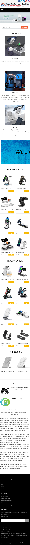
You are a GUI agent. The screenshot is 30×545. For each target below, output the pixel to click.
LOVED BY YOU (15, 33)
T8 (1, 254)
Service (2, 486)
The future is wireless (16, 398)
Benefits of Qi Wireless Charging (19, 387)
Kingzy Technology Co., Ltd (13, 542)
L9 (16, 190)
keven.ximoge (7, 531)
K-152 (17, 233)
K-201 (17, 345)
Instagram (29, 1)
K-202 (2, 212)
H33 (2, 282)
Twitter (21, 1)
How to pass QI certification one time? (9, 409)
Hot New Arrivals (4, 496)
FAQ (2, 484)
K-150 (17, 254)
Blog (15, 384)
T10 (1, 190)
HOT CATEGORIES (15, 170)
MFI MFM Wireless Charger (6, 505)
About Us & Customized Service (7, 479)
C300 (2, 345)
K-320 (2, 324)
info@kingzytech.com (8, 529)
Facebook (19, 1)
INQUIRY (11, 190)
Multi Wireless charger (5, 502)
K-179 (17, 282)
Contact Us (3, 482)
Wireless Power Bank (5, 498)
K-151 (17, 324)
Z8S (1, 303)
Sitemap (2, 488)
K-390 (17, 212)
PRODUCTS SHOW (15, 261)
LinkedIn (24, 1)
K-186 (2, 233)
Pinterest (26, 1)
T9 (16, 303)
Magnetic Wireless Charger (6, 500)
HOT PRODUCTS (15, 352)
